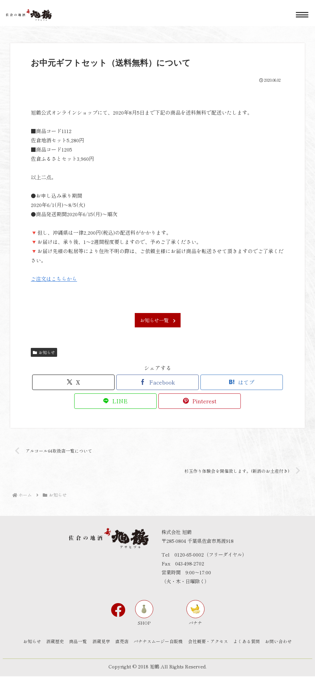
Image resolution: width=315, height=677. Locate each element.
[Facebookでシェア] (157, 382)
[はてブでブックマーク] (241, 382)
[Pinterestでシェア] (199, 401)
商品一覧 (75, 642)
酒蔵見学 (99, 642)
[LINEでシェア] (115, 401)
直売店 (122, 642)
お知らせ (44, 352)
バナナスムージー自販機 (159, 642)
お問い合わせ (285, 642)
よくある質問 (251, 642)
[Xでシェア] (73, 382)
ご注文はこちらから (54, 278)
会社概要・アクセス (211, 642)
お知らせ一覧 (157, 320)
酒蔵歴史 (50, 642)
